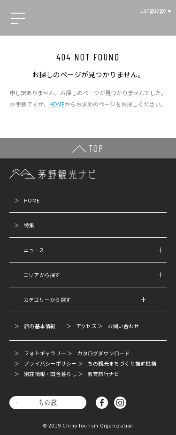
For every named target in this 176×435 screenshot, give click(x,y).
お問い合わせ (123, 326)
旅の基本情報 (39, 326)
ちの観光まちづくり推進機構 (122, 363)
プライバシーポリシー (50, 363)
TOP (96, 148)
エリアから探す (93, 274)
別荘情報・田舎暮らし (50, 373)
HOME (57, 104)
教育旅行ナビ (103, 373)
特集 (29, 225)
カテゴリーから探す (84, 299)
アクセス (86, 326)
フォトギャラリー (45, 353)
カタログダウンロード (103, 353)
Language (153, 10)
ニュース (93, 250)
